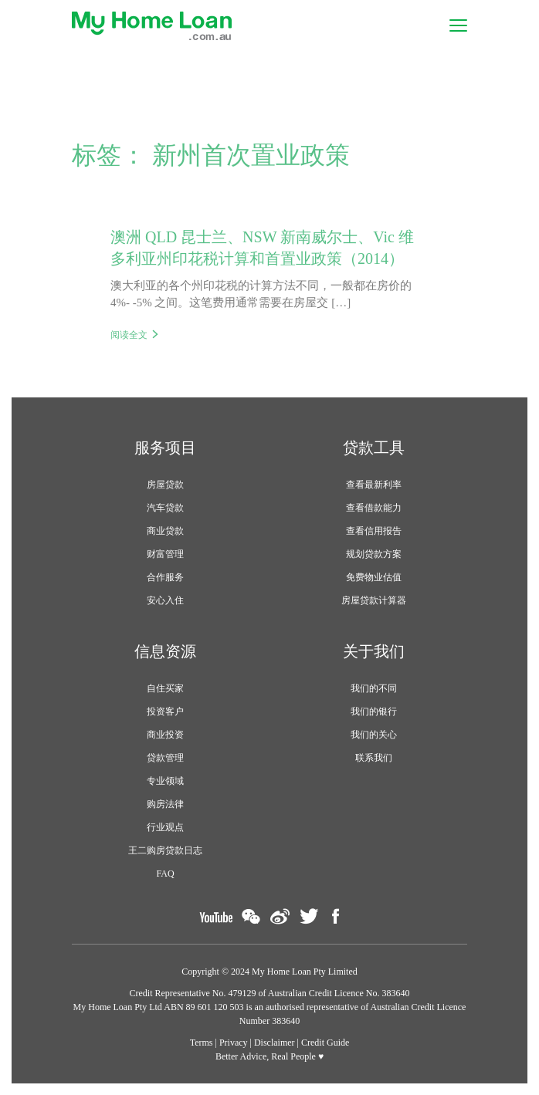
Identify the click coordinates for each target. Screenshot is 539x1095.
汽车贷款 (165, 507)
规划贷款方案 (374, 554)
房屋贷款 (165, 484)
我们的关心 (374, 734)
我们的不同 (374, 688)
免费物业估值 (374, 577)
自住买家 (165, 688)
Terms (201, 1042)
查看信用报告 (374, 531)
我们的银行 (374, 711)
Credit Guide (325, 1042)
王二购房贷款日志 (165, 850)
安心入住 (165, 600)
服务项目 (165, 447)
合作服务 (165, 577)
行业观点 (165, 827)
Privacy (233, 1042)
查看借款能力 (374, 507)
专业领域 (165, 781)
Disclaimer (274, 1042)
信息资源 (165, 651)
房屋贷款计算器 (373, 600)
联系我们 (373, 757)
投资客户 (165, 711)
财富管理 (165, 554)
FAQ (165, 873)
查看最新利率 (374, 484)
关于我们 (374, 651)
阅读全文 (128, 335)
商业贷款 (165, 531)
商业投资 (165, 734)
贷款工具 (374, 447)
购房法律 (165, 804)
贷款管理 (165, 757)
